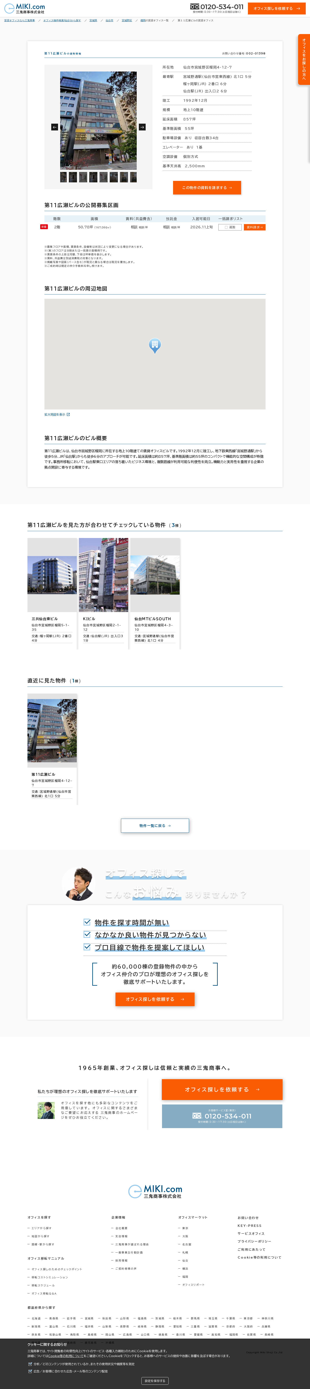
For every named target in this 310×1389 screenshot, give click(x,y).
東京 (187, 1236)
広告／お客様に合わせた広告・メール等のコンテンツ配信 (71, 1371)
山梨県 (107, 1334)
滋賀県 (213, 1334)
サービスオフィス (252, 1240)
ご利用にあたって (253, 1256)
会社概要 (122, 1236)
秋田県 (107, 1326)
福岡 (187, 1284)
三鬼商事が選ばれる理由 (133, 1252)
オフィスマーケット (194, 1225)
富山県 (53, 1334)
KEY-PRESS (251, 1233)
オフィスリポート (195, 1292)
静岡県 (160, 1334)
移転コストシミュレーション (50, 1285)
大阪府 (248, 1334)
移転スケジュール (43, 1293)
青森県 (53, 1326)
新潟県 (36, 1334)
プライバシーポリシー (255, 1248)
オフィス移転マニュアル (46, 1266)
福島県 (142, 1326)
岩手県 (71, 1326)
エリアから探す (42, 1236)
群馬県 (195, 1326)
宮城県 (89, 1326)
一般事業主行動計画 (130, 1260)
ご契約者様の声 (127, 1276)
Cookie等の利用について (66, 1356)
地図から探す (41, 1244)
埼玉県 (213, 1326)
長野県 (124, 1334)
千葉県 (230, 1326)
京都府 (230, 1334)
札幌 (187, 1260)
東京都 (248, 1326)
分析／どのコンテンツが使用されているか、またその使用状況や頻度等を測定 (84, 1364)
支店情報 (122, 1244)
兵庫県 (266, 1334)
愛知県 (177, 1334)
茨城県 (160, 1326)
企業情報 (119, 1225)
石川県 (71, 1334)
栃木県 (177, 1326)
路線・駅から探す (43, 1252)
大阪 (187, 1244)
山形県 (124, 1326)
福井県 (89, 1334)
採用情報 (122, 1268)
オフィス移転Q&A (44, 1301)
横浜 (187, 1276)
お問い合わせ (249, 1225)
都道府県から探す (41, 1315)
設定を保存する (155, 1380)
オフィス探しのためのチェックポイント (57, 1277)
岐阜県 (142, 1334)
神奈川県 (268, 1326)
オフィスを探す (39, 1225)
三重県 (195, 1334)
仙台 (187, 1268)
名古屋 (188, 1252)
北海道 (36, 1326)
